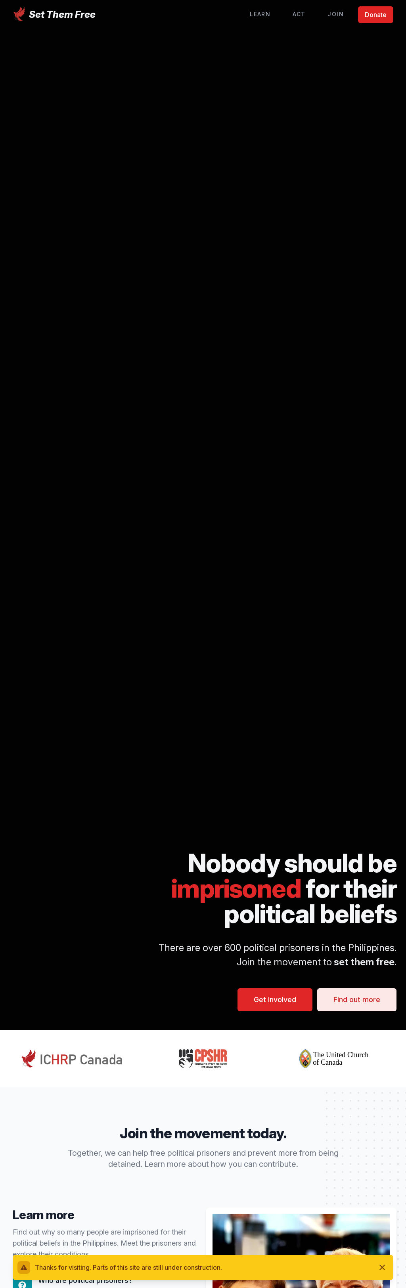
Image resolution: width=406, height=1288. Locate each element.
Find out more (356, 999)
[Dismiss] (382, 1267)
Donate (376, 15)
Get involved (275, 999)
